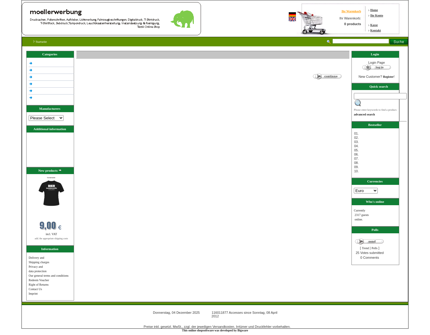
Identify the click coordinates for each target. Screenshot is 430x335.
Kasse (374, 25)
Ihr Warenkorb (351, 11)
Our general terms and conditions (48, 275)
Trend (365, 248)
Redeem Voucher (39, 280)
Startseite (40, 41)
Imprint (33, 293)
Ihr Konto (376, 15)
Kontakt (375, 30)
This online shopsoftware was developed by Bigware (215, 330)
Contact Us (35, 289)
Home (374, 10)
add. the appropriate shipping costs (51, 238)
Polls (374, 248)
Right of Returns (39, 284)
